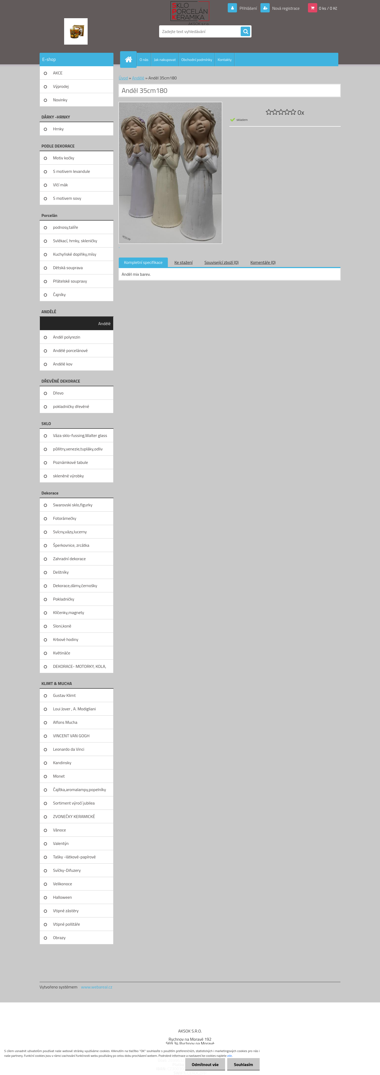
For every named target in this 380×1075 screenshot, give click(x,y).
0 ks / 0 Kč (328, 8)
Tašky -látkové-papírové (74, 857)
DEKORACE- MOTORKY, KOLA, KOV (79, 668)
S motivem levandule (71, 171)
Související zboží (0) (222, 262)
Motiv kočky (63, 158)
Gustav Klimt (64, 695)
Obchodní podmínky (196, 59)
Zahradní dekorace (69, 558)
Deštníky (61, 572)
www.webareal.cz (96, 987)
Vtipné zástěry (66, 910)
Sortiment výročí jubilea (74, 803)
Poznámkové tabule (70, 462)
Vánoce (59, 830)
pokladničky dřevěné (71, 406)
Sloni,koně (62, 626)
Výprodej (61, 86)
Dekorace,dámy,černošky (75, 585)
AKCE (58, 73)
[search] (245, 32)
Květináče (61, 653)
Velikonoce (62, 884)
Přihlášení (248, 8)
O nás (144, 59)
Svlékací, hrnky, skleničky (75, 240)
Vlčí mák (60, 185)
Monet (59, 776)
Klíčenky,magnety (68, 612)
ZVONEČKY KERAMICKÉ (74, 816)
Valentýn (61, 843)
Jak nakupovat (165, 59)
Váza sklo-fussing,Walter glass (80, 435)
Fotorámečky (64, 518)
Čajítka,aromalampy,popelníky (79, 789)
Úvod (123, 78)
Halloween (62, 897)
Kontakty (225, 59)
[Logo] (76, 31)
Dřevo (58, 393)
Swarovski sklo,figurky (72, 505)
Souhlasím (243, 1064)
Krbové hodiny (65, 639)
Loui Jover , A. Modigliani (74, 709)
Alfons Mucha (65, 722)
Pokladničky (63, 599)
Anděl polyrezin (66, 337)
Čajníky (59, 294)
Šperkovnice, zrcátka (71, 545)
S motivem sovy (67, 198)
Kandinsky (62, 762)
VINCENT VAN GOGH (71, 735)
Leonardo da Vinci (68, 749)
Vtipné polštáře (66, 924)
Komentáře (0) (263, 262)
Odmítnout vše (205, 1064)
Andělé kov (62, 364)
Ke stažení (183, 262)
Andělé (104, 323)
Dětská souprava (68, 267)
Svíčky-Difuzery (67, 870)
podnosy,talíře (65, 227)
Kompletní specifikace (143, 262)
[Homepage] (131, 59)
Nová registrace (285, 8)
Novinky (60, 100)
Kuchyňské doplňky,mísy (74, 254)
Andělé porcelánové (70, 350)
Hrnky (58, 129)
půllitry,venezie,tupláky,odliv (78, 449)
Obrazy (59, 937)
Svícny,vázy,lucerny (70, 532)
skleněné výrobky (68, 476)
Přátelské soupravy (70, 281)
